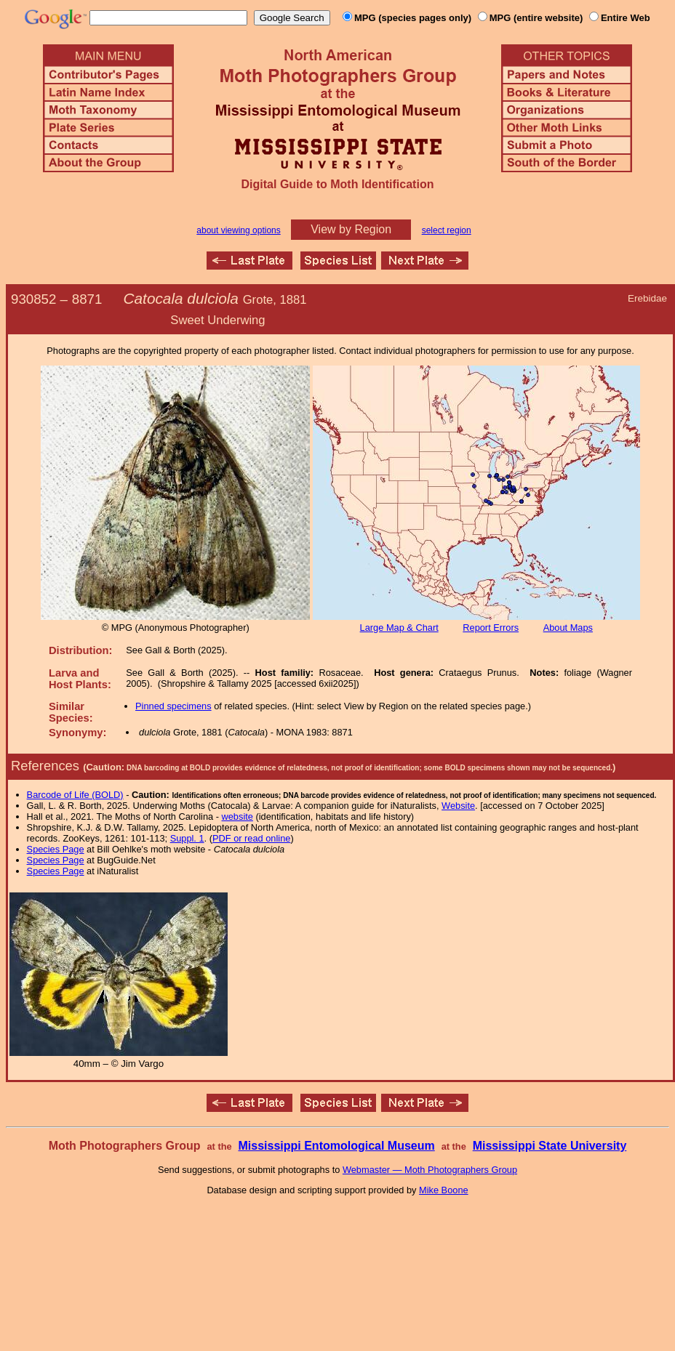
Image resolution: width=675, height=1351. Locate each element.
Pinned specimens (173, 706)
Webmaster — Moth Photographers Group (430, 1169)
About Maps (568, 627)
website (237, 816)
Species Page (55, 849)
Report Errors (491, 627)
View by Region (351, 229)
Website (458, 805)
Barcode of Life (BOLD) (75, 794)
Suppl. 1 (187, 838)
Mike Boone (443, 1190)
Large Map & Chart (399, 627)
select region (446, 230)
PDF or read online (251, 838)
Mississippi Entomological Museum (336, 1146)
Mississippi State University (550, 1146)
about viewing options (238, 230)
